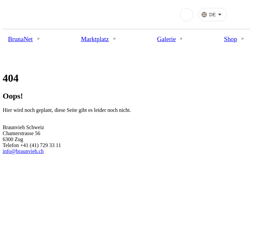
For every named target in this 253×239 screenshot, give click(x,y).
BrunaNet (24, 39)
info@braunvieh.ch (23, 151)
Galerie (170, 39)
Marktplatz (99, 39)
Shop (234, 39)
